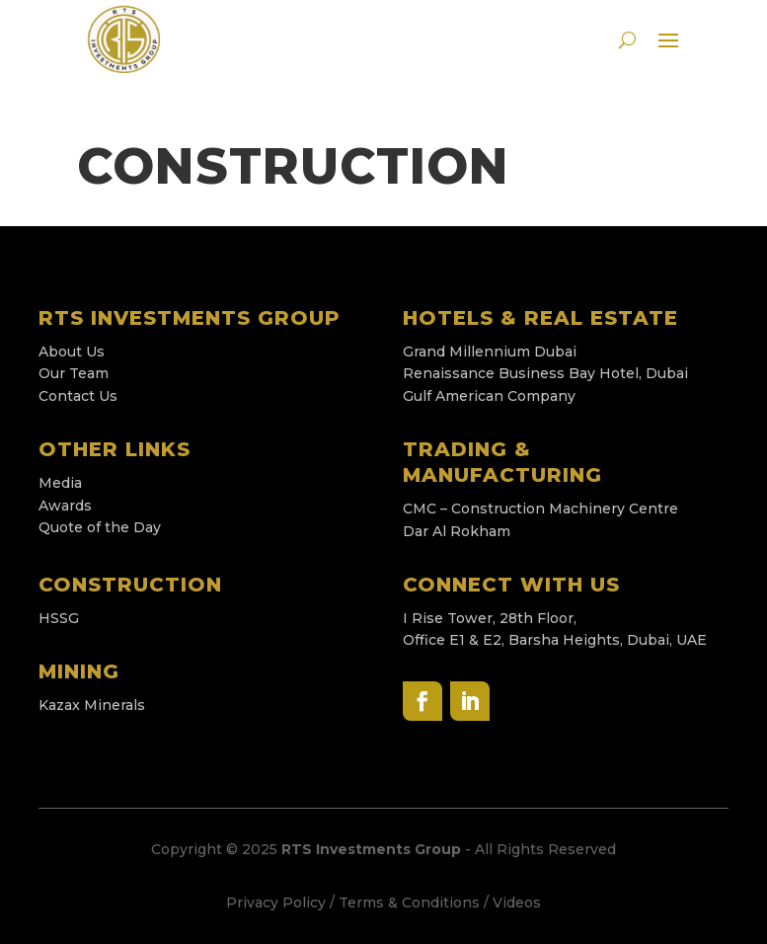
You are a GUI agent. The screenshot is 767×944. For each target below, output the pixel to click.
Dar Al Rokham (456, 531)
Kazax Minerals (91, 705)
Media (60, 483)
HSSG (58, 618)
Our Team (73, 373)
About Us (71, 351)
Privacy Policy (276, 902)
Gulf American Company (489, 396)
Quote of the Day (99, 527)
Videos (517, 902)
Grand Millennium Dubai (489, 351)
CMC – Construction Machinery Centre (542, 508)
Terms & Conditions (409, 902)
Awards (65, 505)
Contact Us (77, 396)
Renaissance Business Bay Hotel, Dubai (547, 373)
